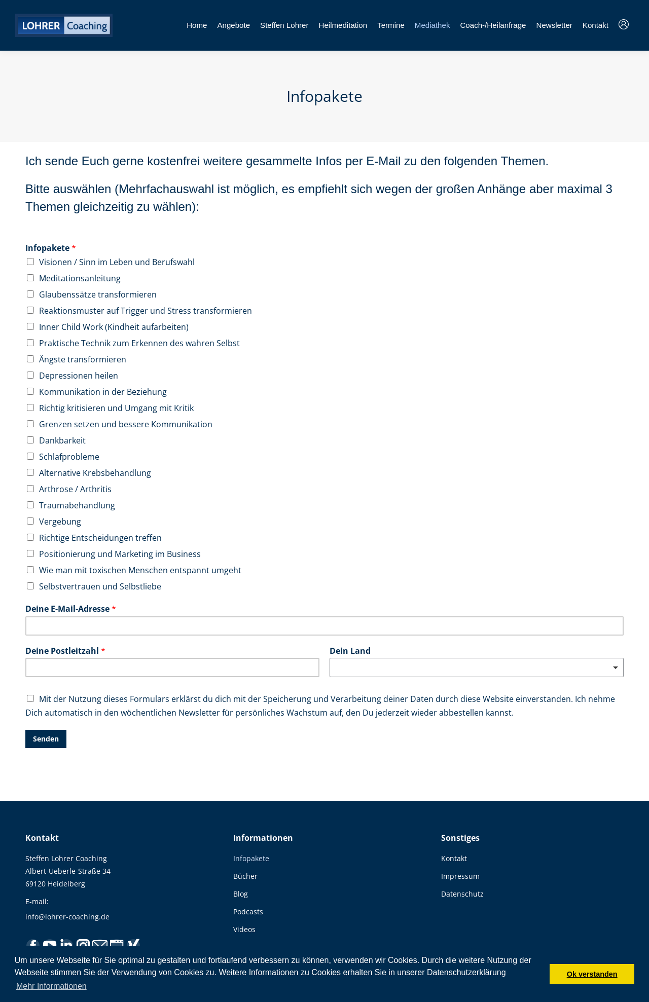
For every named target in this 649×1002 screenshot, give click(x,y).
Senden (46, 739)
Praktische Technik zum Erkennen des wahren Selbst (139, 343)
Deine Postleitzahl (65, 651)
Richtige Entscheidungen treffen (100, 537)
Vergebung (60, 521)
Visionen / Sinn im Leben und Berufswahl (117, 262)
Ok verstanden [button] (592, 974)
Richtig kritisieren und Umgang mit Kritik (116, 408)
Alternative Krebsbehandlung (95, 472)
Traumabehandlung (77, 505)
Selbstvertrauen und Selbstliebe (100, 586)
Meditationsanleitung (80, 278)
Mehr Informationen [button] (51, 986)
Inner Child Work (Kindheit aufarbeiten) (114, 326)
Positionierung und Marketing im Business (120, 554)
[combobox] (477, 667)
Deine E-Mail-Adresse (70, 609)
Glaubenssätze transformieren (98, 294)
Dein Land (350, 651)
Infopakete (50, 248)
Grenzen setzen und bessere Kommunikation (125, 424)
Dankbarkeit (62, 440)
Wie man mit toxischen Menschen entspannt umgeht (140, 570)
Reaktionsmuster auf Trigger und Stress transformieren (145, 310)
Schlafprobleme (69, 456)
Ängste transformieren (82, 359)
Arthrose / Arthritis (75, 489)
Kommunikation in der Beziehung (103, 391)
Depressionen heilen (78, 375)
